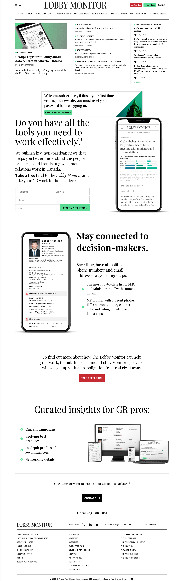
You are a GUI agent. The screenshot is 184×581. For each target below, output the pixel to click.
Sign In (162, 4)
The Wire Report (128, 538)
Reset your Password (27, 562)
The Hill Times (127, 546)
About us (73, 554)
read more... (139, 82)
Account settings (25, 554)
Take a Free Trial (76, 546)
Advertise (73, 538)
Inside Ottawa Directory (38, 13)
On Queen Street (138, 13)
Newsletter (74, 562)
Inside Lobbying (119, 13)
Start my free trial (75, 207)
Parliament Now (128, 550)
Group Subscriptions (79, 566)
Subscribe (136, 4)
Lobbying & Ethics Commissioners (71, 13)
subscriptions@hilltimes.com (117, 525)
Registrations (24, 53)
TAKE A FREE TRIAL (92, 378)
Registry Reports (100, 13)
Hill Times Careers (129, 554)
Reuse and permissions (79, 550)
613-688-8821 (150, 525)
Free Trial (150, 4)
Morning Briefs (158, 13)
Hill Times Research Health (133, 542)
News (20, 13)
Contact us (92, 498)
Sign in (20, 558)
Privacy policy (75, 558)
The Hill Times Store (130, 558)
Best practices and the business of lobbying (99, 61)
